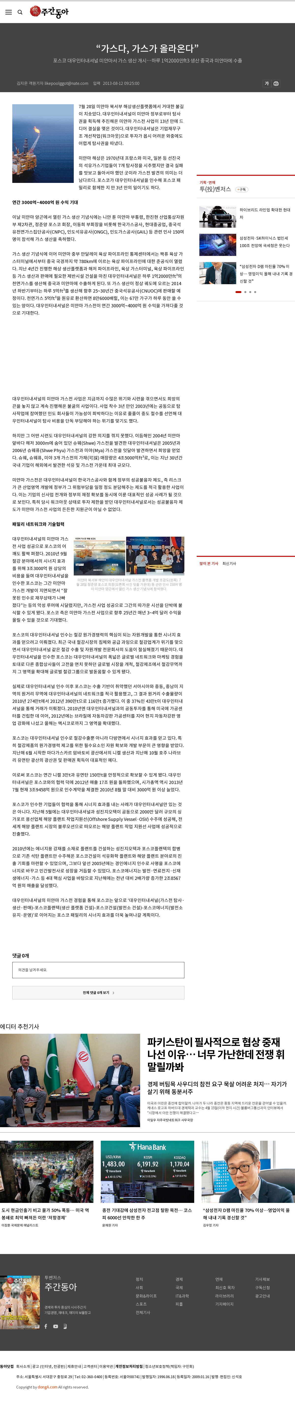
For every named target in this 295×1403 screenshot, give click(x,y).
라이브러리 (224, 1296)
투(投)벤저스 (215, 189)
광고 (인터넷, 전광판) (48, 1367)
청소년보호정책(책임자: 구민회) (169, 1367)
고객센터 (90, 1367)
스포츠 (141, 1304)
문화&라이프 (146, 1296)
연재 (219, 1279)
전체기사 (143, 1312)
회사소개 (23, 1367)
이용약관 (106, 1367)
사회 (139, 1287)
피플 (179, 1304)
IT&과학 (182, 1296)
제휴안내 (74, 1367)
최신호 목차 (225, 1287)
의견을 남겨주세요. (32, 970)
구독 (242, 189)
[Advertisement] (86, 355)
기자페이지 (224, 1304)
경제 (179, 1279)
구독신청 (262, 1287)
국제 (179, 1287)
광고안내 (262, 1296)
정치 (139, 1279)
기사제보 (262, 1279)
